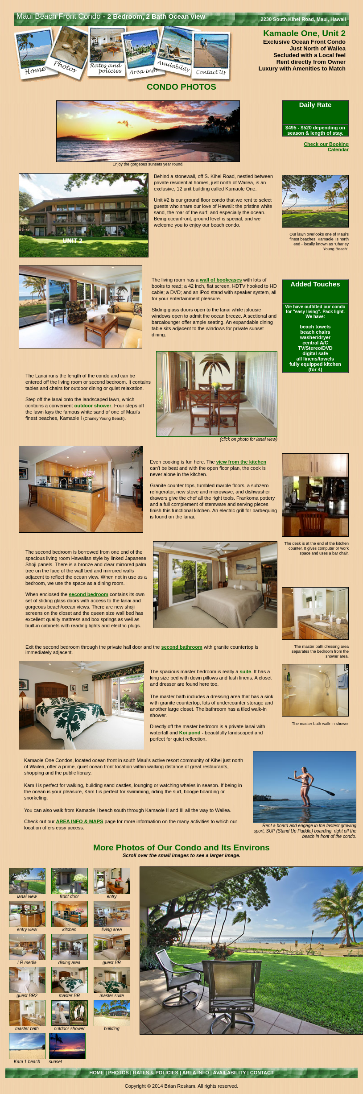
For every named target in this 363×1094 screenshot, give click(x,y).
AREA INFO (195, 1072)
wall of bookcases (221, 279)
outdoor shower (92, 405)
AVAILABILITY (229, 1072)
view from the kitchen (241, 461)
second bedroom (88, 594)
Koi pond (190, 732)
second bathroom (181, 647)
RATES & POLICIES (155, 1072)
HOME (96, 1072)
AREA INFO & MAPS (79, 821)
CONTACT (262, 1072)
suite (245, 671)
